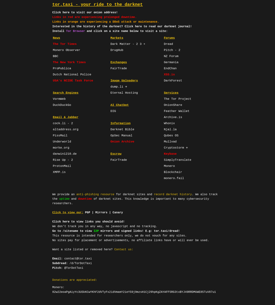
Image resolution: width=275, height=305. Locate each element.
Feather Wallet (176, 111)
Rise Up (59, 160)
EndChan (170, 68)
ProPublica (62, 68)
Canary (118, 212)
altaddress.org (66, 129)
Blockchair (173, 172)
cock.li (59, 123)
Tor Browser (75, 31)
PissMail (60, 135)
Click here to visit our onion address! (85, 12)
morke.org (61, 147)
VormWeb (59, 99)
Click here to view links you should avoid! (88, 221)
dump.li (117, 86)
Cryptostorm (174, 147)
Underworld (62, 141)
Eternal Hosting (124, 93)
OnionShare (173, 105)
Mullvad (170, 141)
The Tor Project (177, 99)
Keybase (170, 154)
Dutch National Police (72, 74)
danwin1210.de (65, 154)
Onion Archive (122, 141)
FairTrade (119, 68)
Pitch (168, 50)
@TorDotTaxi (73, 268)
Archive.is (173, 117)
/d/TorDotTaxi (81, 263)
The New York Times (69, 62)
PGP (87, 212)
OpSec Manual (121, 135)
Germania (171, 62)
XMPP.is (59, 172)
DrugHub (117, 50)
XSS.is (169, 74)
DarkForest (173, 80)
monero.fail (174, 178)
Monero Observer (66, 50)
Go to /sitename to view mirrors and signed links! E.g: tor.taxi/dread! (116, 231)
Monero (169, 166)
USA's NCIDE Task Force (73, 80)
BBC (55, 56)
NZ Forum (171, 56)
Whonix (169, 123)
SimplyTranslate (177, 160)
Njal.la (170, 129)
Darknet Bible (122, 129)
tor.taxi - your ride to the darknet (97, 4)
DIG (113, 111)
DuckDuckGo (62, 105)
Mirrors (101, 212)
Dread (168, 44)
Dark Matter (121, 44)
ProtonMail (62, 166)
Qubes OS (171, 135)
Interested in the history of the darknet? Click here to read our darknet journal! (122, 26)
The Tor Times (65, 44)
